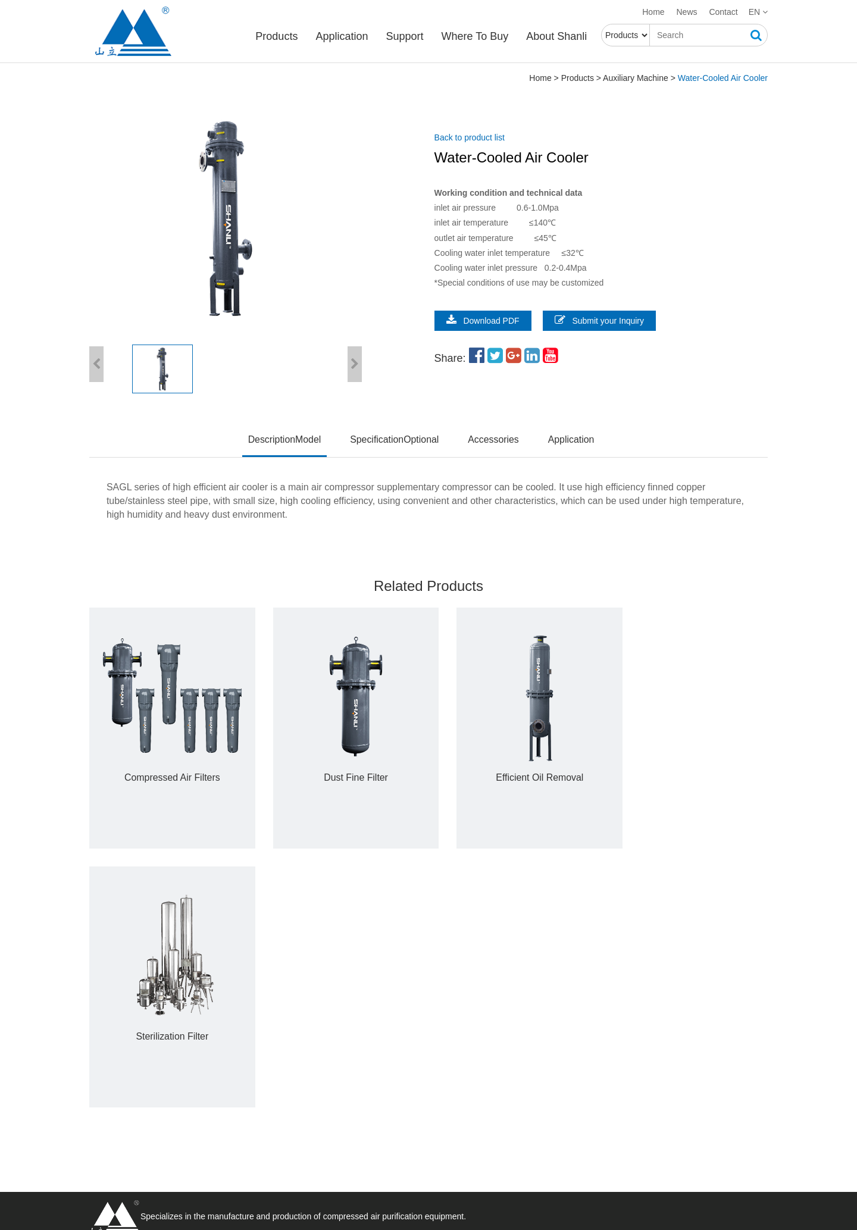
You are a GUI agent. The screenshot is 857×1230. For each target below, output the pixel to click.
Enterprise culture (259, 1057)
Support (405, 36)
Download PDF (486, 320)
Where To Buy (475, 36)
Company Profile (256, 1028)
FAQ (234, 1117)
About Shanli (557, 36)
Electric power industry (405, 1028)
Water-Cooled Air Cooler (723, 78)
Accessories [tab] (494, 439)
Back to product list (472, 138)
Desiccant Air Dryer (125, 1042)
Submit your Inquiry (603, 320)
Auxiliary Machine (635, 78)
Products (278, 36)
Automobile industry (399, 1042)
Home (653, 12)
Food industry (388, 1099)
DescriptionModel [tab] (284, 439)
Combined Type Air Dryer (135, 1057)
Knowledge (246, 1160)
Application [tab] (572, 439)
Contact (723, 12)
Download (244, 1131)
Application (343, 36)
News (687, 12)
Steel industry (388, 1071)
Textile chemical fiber (403, 1085)
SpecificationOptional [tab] (394, 439)
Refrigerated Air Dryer (129, 1028)
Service (240, 1102)
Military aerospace (396, 1057)
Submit (596, 1151)
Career (238, 1042)
